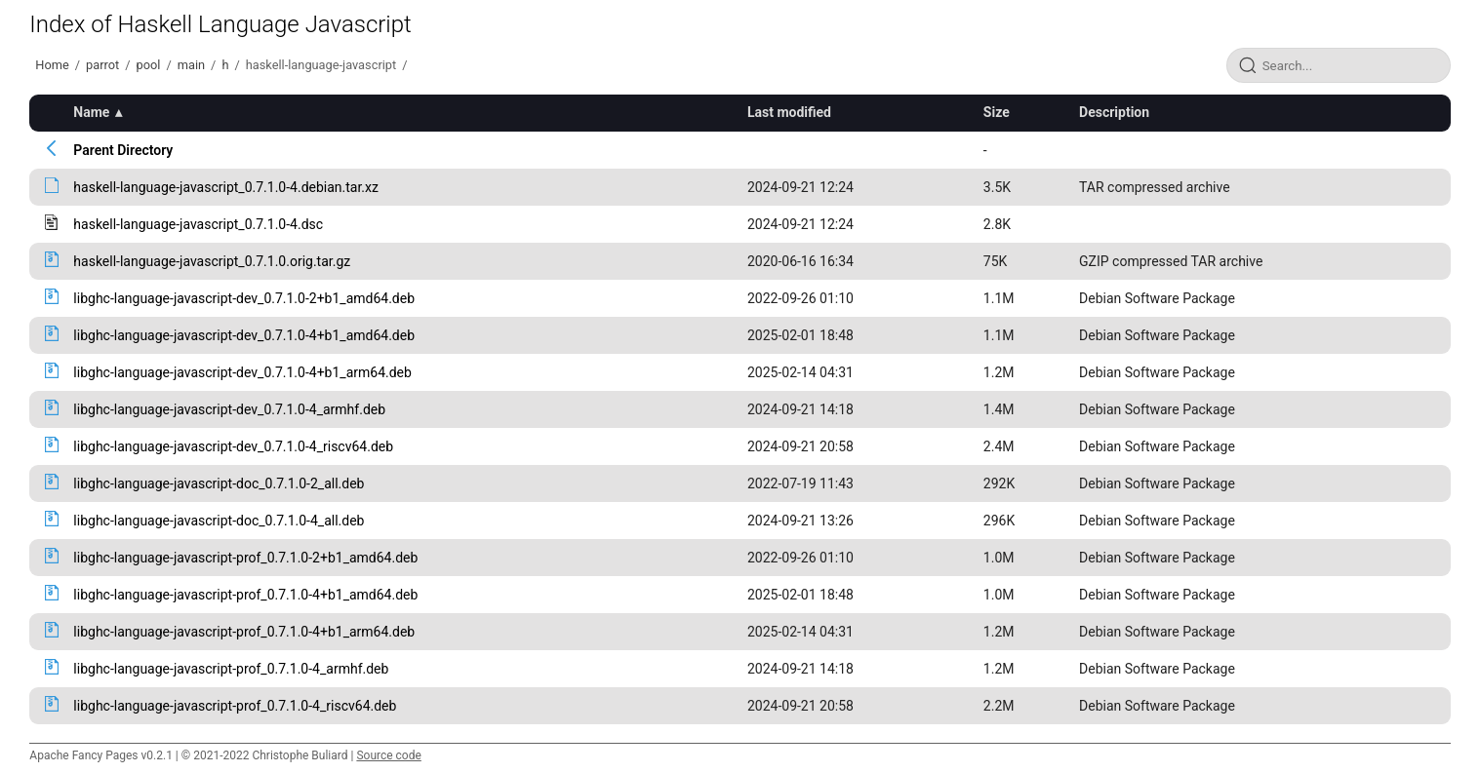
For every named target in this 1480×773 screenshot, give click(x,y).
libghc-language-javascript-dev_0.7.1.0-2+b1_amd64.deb (244, 298)
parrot (102, 65)
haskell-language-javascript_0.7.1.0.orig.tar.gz (211, 261)
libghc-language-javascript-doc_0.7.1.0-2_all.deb (218, 483)
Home (51, 65)
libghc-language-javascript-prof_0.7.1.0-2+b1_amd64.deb (245, 557)
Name (91, 112)
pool (149, 65)
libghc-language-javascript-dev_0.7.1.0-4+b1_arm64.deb (242, 372)
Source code (388, 755)
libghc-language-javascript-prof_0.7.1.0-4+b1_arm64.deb (244, 631)
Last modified (789, 112)
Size (996, 112)
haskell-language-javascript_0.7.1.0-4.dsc (198, 224)
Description (1114, 112)
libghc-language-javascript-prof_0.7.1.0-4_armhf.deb (230, 668)
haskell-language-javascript (321, 65)
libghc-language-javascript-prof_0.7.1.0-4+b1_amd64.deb (245, 594)
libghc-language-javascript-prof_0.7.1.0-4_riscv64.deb (234, 706)
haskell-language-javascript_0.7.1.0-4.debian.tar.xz (226, 187)
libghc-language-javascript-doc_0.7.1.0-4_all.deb (218, 520)
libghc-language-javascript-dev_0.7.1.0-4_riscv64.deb (233, 446)
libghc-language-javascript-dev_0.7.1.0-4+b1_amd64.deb (244, 335)
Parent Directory (123, 150)
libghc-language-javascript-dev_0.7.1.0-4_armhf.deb (229, 409)
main (191, 65)
